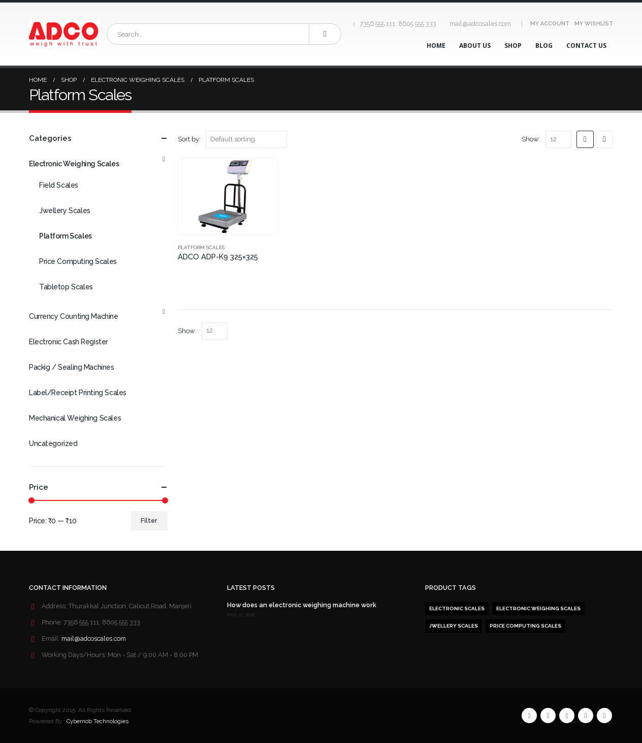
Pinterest (585, 715)
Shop (513, 45)
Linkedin (604, 715)
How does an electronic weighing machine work (301, 605)
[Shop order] (246, 139)
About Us (475, 45)
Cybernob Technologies (98, 721)
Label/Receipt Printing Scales (77, 393)
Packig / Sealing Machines (71, 367)
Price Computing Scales (78, 261)
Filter (149, 520)
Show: (531, 139)
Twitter (548, 715)
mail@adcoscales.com (93, 638)
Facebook (529, 715)
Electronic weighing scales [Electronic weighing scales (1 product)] (538, 608)
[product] (228, 196)
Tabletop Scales (66, 287)
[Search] (325, 34)
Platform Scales (201, 247)
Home (436, 45)
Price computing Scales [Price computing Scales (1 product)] (525, 626)
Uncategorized (53, 443)
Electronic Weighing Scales (74, 164)
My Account (549, 23)
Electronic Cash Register (68, 342)
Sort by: (189, 139)
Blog (544, 45)
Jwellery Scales (64, 210)
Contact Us (586, 45)
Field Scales (58, 185)
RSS (566, 715)
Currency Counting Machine (73, 316)
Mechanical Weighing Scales (75, 418)
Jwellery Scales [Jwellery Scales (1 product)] (453, 626)
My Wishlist (593, 23)
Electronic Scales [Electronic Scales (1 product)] (457, 608)
